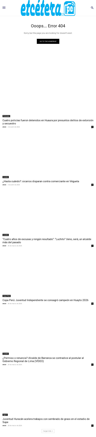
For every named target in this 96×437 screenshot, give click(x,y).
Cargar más (48, 431)
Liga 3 (5, 415)
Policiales (6, 116)
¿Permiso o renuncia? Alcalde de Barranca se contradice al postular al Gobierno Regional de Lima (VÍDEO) (43, 359)
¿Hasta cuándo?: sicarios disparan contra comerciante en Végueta (41, 181)
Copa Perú (6, 296)
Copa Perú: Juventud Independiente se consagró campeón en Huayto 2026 (45, 300)
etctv (4, 127)
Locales (5, 177)
